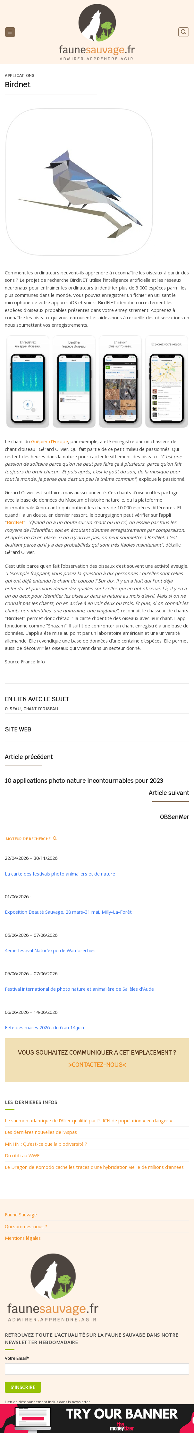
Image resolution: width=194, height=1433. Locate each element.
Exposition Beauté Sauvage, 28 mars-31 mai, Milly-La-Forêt (68, 912)
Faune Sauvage (21, 1214)
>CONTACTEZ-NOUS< (97, 1064)
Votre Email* (17, 1358)
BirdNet (15, 522)
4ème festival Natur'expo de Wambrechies (50, 950)
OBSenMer (174, 817)
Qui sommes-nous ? (26, 1226)
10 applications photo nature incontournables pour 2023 (84, 780)
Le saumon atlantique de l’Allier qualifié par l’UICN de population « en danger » (88, 1120)
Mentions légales (23, 1238)
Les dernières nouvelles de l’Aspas (41, 1132)
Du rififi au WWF (22, 1155)
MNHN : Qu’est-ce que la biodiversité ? (46, 1144)
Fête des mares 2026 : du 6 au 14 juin (44, 1027)
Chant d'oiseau (40, 709)
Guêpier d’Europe (49, 441)
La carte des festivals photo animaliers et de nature (60, 873)
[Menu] (10, 32)
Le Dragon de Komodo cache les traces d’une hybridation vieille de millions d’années (94, 1167)
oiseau (13, 709)
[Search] (183, 32)
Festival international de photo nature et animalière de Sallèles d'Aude (79, 989)
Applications (19, 75)
